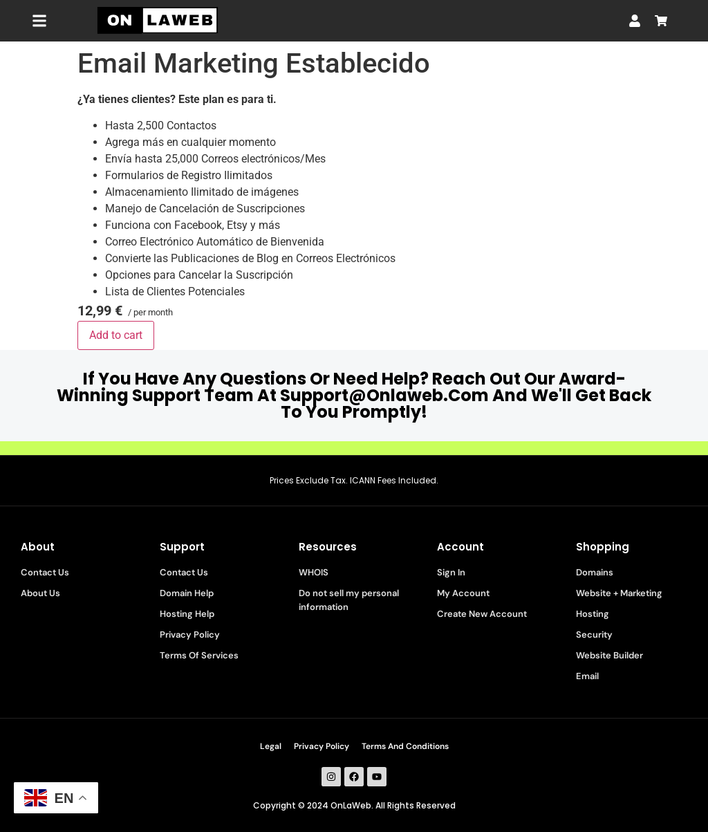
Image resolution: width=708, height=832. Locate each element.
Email (587, 676)
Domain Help (187, 593)
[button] (39, 21)
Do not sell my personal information (349, 600)
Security (594, 634)
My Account (463, 593)
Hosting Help (187, 614)
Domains (594, 572)
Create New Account (482, 614)
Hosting (592, 614)
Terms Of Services (199, 655)
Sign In (451, 572)
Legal (270, 746)
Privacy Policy (190, 634)
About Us (40, 593)
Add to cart (115, 335)
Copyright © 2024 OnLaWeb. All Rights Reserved (354, 805)
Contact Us (45, 572)
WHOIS (313, 572)
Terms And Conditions (405, 746)
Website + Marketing (619, 593)
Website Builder (609, 655)
